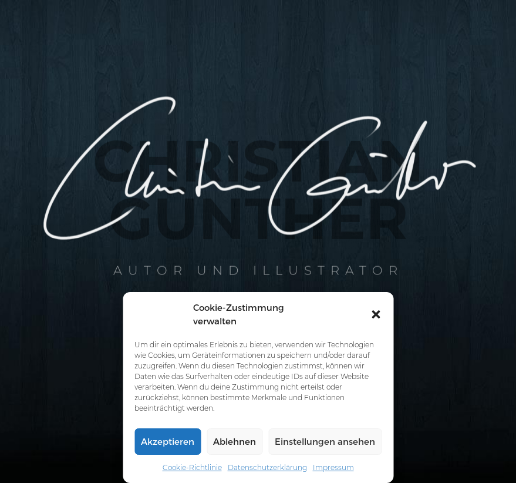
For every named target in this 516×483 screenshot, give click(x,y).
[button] (376, 314)
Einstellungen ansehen (325, 441)
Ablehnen (234, 441)
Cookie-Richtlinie (192, 467)
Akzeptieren (167, 441)
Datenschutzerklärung (267, 467)
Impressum (333, 467)
